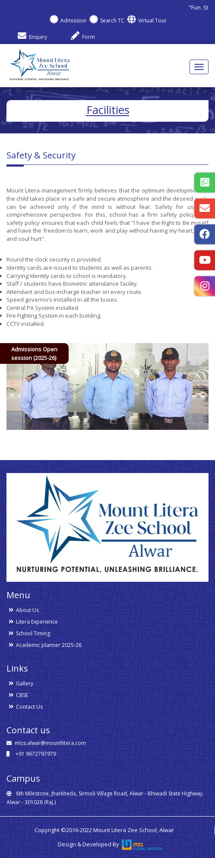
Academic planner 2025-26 (49, 645)
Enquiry (32, 37)
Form (82, 37)
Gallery (24, 683)
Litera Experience (37, 621)
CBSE (22, 695)
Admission (67, 20)
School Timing (33, 633)
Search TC (106, 20)
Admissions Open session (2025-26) (34, 353)
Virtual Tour (146, 20)
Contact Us (29, 706)
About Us (27, 610)
